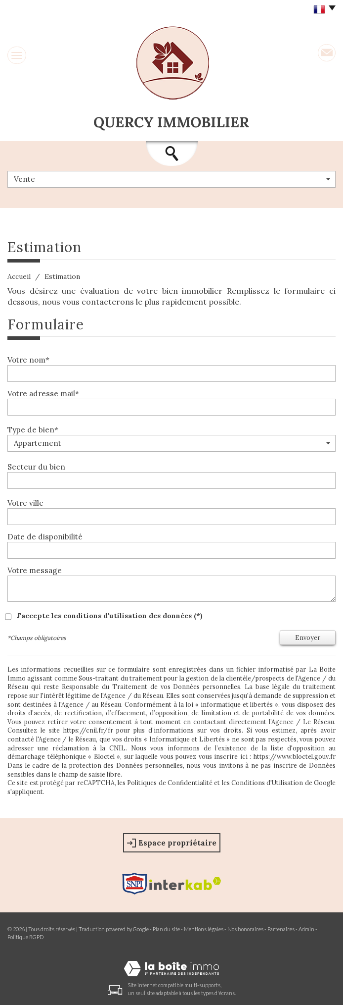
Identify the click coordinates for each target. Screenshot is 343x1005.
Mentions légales (203, 929)
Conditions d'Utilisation (267, 783)
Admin (306, 929)
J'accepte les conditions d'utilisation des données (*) (109, 615)
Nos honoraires (245, 929)
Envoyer (307, 637)
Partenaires (281, 929)
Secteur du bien (36, 467)
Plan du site (166, 929)
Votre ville (25, 503)
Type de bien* (32, 429)
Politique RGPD (25, 937)
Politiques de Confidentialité (170, 783)
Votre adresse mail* (43, 393)
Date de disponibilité (45, 536)
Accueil (19, 276)
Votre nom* (28, 360)
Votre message (34, 570)
